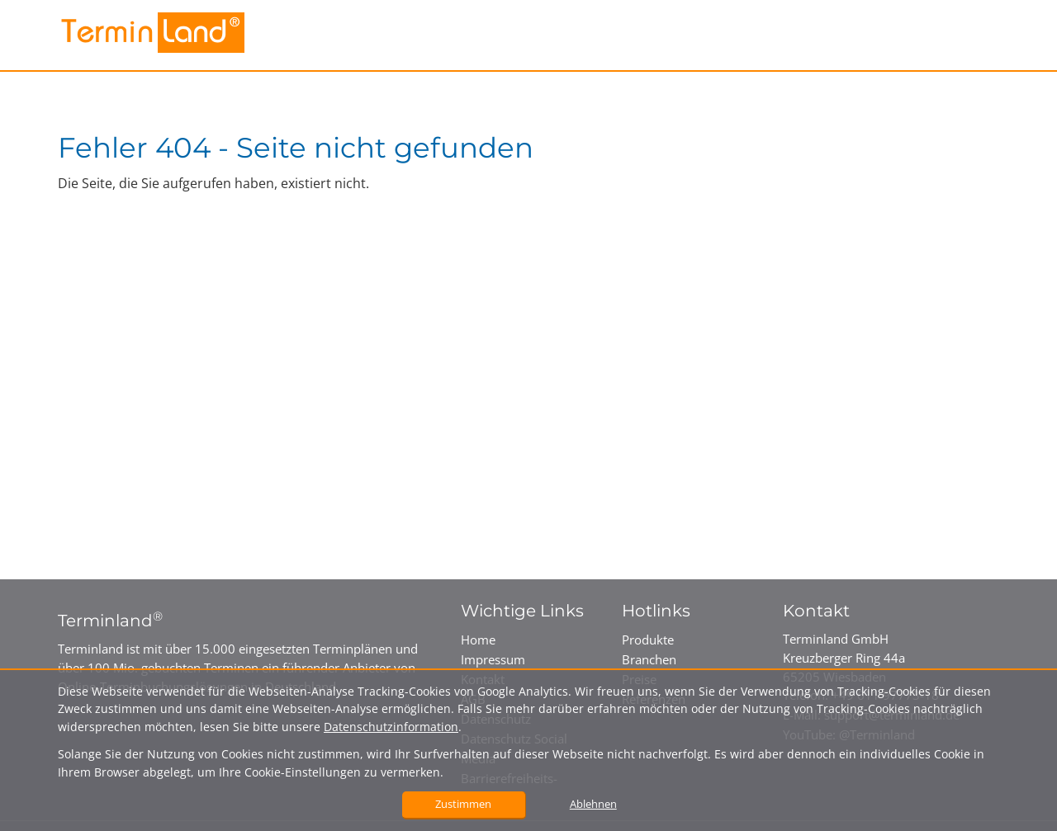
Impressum (493, 659)
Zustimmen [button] (463, 803)
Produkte (648, 639)
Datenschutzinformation (391, 726)
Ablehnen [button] (593, 803)
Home (478, 639)
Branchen (649, 659)
